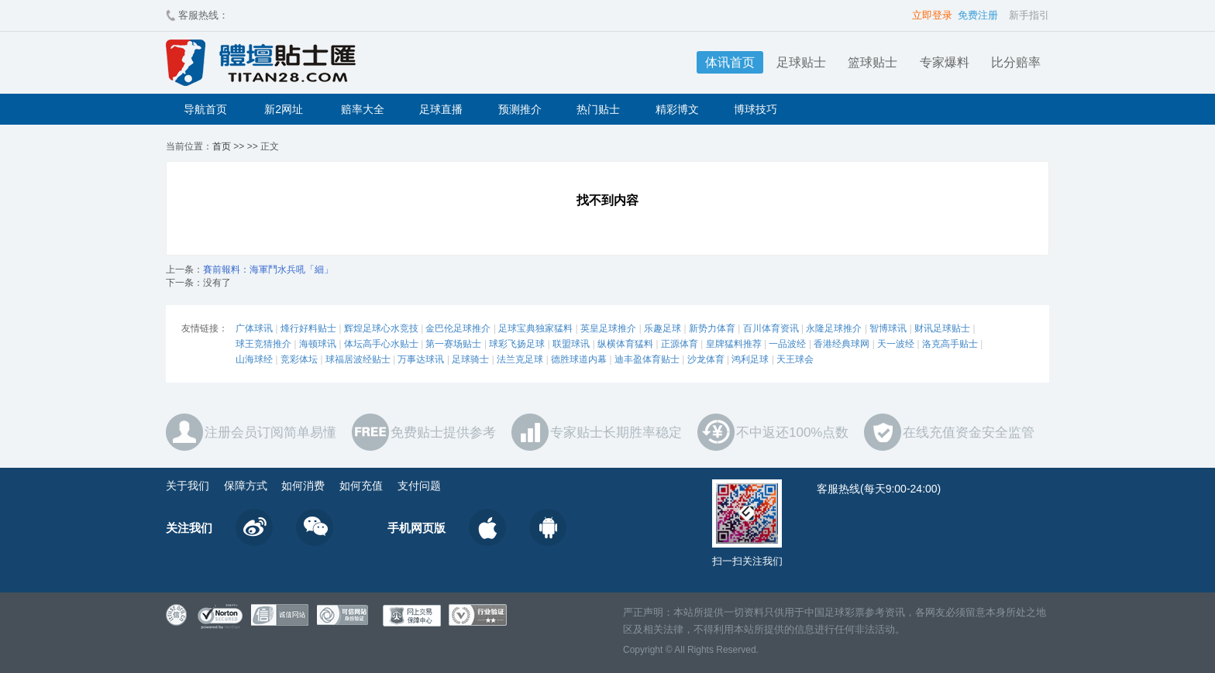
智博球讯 (888, 328)
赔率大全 (362, 109)
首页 (221, 146)
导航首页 (205, 109)
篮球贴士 (872, 62)
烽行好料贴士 (308, 328)
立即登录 (932, 15)
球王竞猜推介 (263, 343)
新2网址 (283, 109)
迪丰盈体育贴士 (647, 359)
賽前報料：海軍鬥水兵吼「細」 (268, 269)
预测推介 (520, 109)
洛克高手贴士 (950, 343)
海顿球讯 (317, 343)
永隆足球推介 (834, 328)
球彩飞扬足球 (517, 343)
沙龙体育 (706, 359)
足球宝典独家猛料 (535, 328)
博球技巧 (755, 109)
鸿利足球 (750, 359)
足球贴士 (801, 62)
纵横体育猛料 (625, 343)
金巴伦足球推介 (457, 328)
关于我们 (187, 485)
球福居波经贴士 (358, 359)
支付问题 (419, 485)
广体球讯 (254, 328)
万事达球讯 (421, 359)
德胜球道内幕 (579, 359)
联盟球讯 (571, 343)
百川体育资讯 (771, 328)
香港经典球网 (841, 343)
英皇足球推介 (608, 328)
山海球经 (254, 359)
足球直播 (441, 109)
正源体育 (679, 343)
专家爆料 (944, 62)
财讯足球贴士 (942, 328)
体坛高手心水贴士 (381, 343)
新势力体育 (712, 328)
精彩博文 (677, 109)
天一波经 (895, 343)
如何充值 (361, 485)
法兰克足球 (520, 359)
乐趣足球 (662, 328)
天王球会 (795, 359)
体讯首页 (730, 62)
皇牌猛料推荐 (734, 343)
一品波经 (787, 343)
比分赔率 (1016, 62)
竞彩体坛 (299, 359)
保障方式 (245, 485)
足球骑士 (470, 359)
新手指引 (1029, 15)
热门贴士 (598, 109)
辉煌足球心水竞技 (381, 328)
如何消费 (303, 485)
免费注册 (978, 15)
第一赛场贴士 (453, 343)
